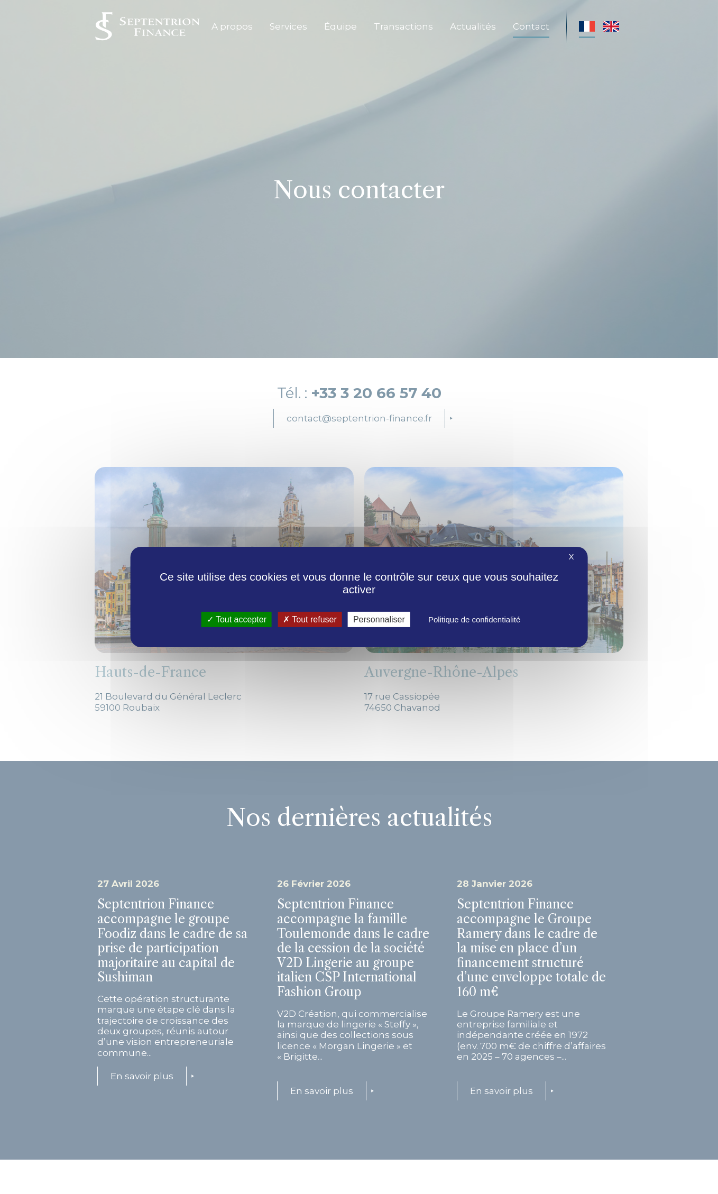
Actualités (473, 26)
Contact (531, 26)
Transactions (403, 26)
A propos (232, 26)
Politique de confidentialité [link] (474, 619)
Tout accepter (236, 619)
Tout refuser (310, 619)
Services (288, 26)
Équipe (340, 26)
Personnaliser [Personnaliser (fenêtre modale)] (379, 619)
